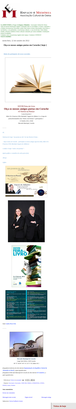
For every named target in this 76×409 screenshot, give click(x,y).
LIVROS (42, 383)
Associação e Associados (14, 383)
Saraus (8, 385)
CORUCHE (24, 383)
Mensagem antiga (46, 397)
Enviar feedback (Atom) (16, 401)
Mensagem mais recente (9, 397)
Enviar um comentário (9, 393)
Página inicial (28, 397)
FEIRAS (29, 383)
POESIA (5, 385)
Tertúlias (13, 385)
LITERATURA (35, 383)
